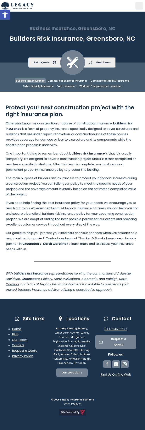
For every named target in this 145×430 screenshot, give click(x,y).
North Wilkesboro (67, 279)
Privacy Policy (22, 356)
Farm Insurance (66, 86)
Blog (15, 334)
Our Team (19, 340)
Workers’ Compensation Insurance (100, 86)
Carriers (18, 345)
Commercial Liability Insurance (110, 80)
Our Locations (72, 372)
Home (16, 329)
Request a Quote (24, 350)
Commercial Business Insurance (67, 80)
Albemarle (89, 279)
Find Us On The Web (116, 374)
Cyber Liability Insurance (38, 86)
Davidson (13, 279)
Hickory (46, 279)
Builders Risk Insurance (30, 80)
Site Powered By (73, 412)
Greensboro (31, 279)
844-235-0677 (115, 329)
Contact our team (59, 238)
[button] (5, 15)
